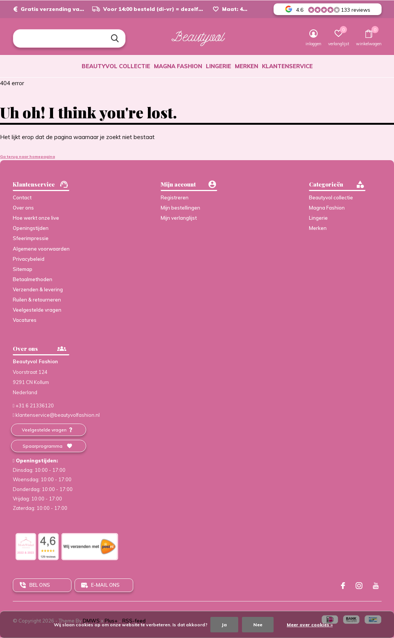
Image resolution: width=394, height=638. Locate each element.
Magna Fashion (178, 66)
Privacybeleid (28, 259)
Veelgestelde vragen (37, 310)
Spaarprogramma (42, 446)
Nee (257, 624)
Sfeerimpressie (31, 238)
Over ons (23, 208)
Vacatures (25, 320)
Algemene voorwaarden (41, 249)
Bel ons (39, 585)
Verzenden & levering (38, 289)
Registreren (175, 197)
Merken (246, 66)
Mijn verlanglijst (179, 218)
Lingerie (218, 66)
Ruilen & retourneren (37, 300)
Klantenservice (287, 66)
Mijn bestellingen (180, 208)
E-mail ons (105, 585)
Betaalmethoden (32, 279)
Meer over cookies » (310, 624)
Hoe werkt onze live (36, 218)
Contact (22, 197)
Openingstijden (31, 228)
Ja (224, 624)
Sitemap (22, 269)
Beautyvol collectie (116, 66)
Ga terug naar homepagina (27, 156)
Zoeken (115, 38)
